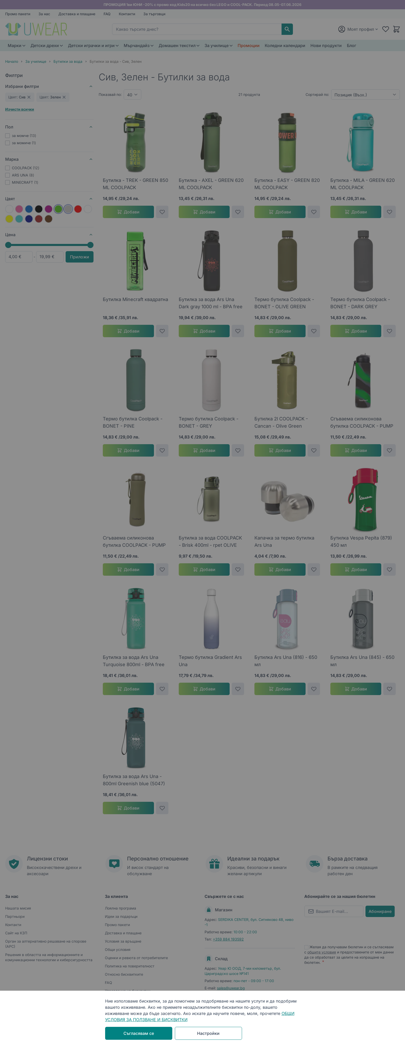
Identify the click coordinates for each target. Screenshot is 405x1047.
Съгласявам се (138, 1033)
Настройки (208, 1033)
